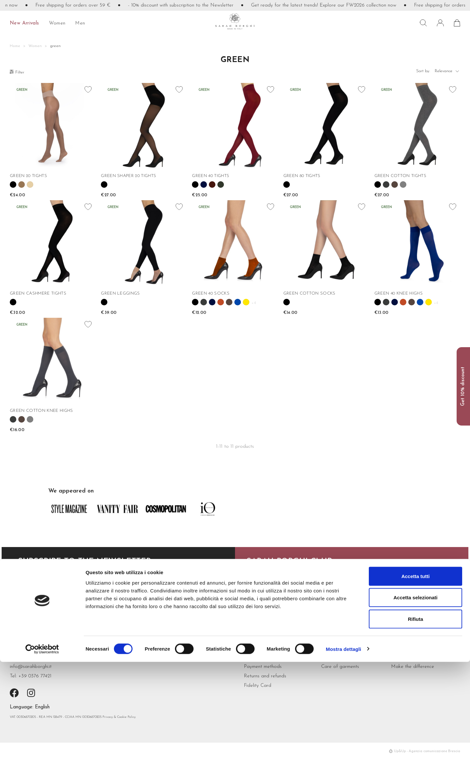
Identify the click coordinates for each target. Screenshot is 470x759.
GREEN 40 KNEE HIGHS (398, 293)
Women (57, 23)
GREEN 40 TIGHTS (210, 176)
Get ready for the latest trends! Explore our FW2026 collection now (333, 5)
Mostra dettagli (343, 746)
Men (80, 23)
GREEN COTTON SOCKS (309, 293)
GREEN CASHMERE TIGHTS (38, 293)
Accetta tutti (415, 673)
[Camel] (21, 184)
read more (260, 591)
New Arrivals (24, 23)
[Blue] (203, 184)
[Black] (13, 184)
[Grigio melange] (403, 184)
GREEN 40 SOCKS (210, 293)
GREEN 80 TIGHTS (302, 176)
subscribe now (36, 591)
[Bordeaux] (212, 184)
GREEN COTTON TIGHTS (400, 176)
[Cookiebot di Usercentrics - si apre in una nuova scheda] (42, 746)
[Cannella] (220, 302)
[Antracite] (386, 184)
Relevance (447, 72)
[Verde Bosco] (220, 184)
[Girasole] (246, 302)
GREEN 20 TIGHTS (28, 176)
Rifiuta (415, 716)
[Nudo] (30, 184)
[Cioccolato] (394, 184)
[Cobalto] (237, 302)
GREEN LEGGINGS (120, 293)
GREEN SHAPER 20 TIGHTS (128, 176)
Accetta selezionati (415, 695)
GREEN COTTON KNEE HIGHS (41, 411)
